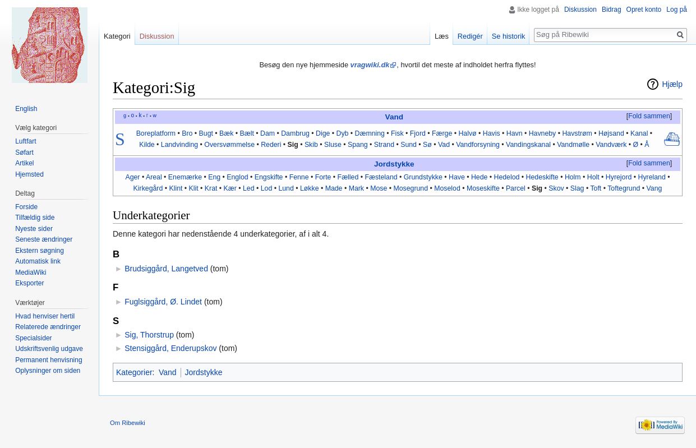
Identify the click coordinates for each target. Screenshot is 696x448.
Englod (237, 177)
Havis (491, 133)
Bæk (226, 133)
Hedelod (507, 177)
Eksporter (29, 283)
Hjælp (672, 84)
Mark (356, 188)
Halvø (467, 133)
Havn (514, 133)
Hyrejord (619, 177)
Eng (214, 177)
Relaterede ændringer (48, 327)
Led (249, 188)
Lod (267, 188)
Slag (577, 188)
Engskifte (269, 177)
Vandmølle (573, 145)
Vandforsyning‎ (478, 145)
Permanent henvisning (48, 360)
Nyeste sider (34, 229)
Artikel (24, 163)
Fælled (348, 177)
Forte (323, 177)
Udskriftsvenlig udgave (49, 349)
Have (457, 177)
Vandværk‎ (611, 145)
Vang (654, 188)
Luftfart (25, 141)
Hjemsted (29, 174)
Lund (285, 188)
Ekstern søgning (39, 251)
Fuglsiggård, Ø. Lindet (163, 301)
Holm (573, 177)
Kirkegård (148, 188)
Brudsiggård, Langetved (166, 268)
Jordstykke (394, 164)
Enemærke (185, 177)
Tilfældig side (34, 217)
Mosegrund (410, 188)
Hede (479, 177)
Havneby (542, 133)
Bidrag (611, 9)
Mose (378, 188)
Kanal (639, 133)
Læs (442, 36)
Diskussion (580, 9)
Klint (175, 188)
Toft (595, 188)
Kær (230, 188)
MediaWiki (30, 272)
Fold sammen (649, 116)
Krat (211, 188)
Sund (408, 145)
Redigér (470, 36)
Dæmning (370, 133)
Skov (556, 188)
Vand (394, 117)
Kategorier (134, 372)
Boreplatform (156, 133)
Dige (323, 133)
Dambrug (295, 133)
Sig (293, 145)
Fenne (299, 177)
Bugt (206, 133)
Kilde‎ (146, 145)
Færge (442, 133)
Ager (132, 177)
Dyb (343, 133)
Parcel (516, 188)
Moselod (447, 188)
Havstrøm (577, 133)
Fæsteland (381, 177)
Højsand (611, 133)
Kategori (117, 36)
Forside (26, 207)
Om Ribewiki (127, 422)
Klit (194, 188)
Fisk (397, 133)
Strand (384, 145)
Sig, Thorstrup (149, 334)
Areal (154, 177)
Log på (676, 9)
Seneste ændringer (43, 239)
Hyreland (652, 177)
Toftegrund (623, 188)
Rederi (271, 145)
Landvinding (179, 145)
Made (334, 188)
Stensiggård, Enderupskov (170, 348)
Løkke (309, 188)
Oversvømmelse (229, 145)
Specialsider (33, 338)
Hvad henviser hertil (45, 316)
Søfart (24, 152)
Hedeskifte (542, 177)
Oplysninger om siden (47, 371)
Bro (187, 133)
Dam (267, 133)
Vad (444, 145)
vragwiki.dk (370, 65)
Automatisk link (38, 261)
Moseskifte (483, 188)
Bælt (247, 133)
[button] (649, 116)
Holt (593, 177)
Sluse (333, 145)
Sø (427, 145)
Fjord (418, 133)
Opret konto (644, 9)
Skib (311, 145)
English (26, 109)
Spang (358, 145)
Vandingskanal (528, 145)
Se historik (509, 36)
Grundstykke (423, 177)
